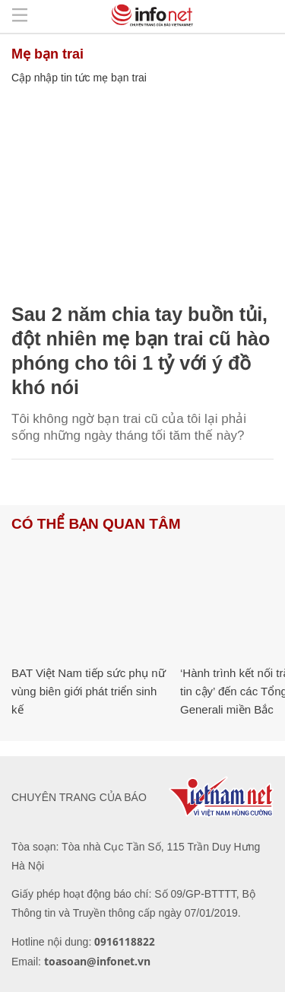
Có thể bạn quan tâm (95, 524)
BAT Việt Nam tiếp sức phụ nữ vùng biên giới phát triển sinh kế (88, 691)
